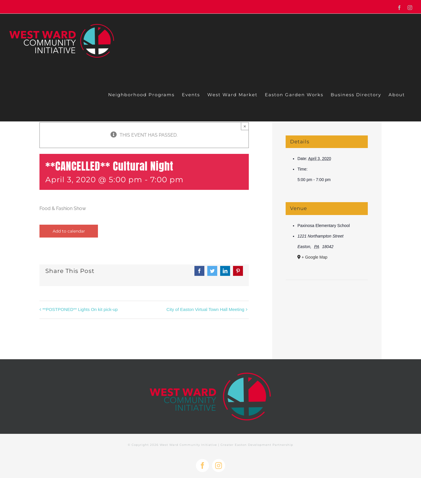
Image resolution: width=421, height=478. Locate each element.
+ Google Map (314, 257)
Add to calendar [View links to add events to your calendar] (69, 231)
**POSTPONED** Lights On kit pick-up (80, 309)
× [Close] (245, 126)
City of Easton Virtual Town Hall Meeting (205, 309)
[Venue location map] (327, 298)
